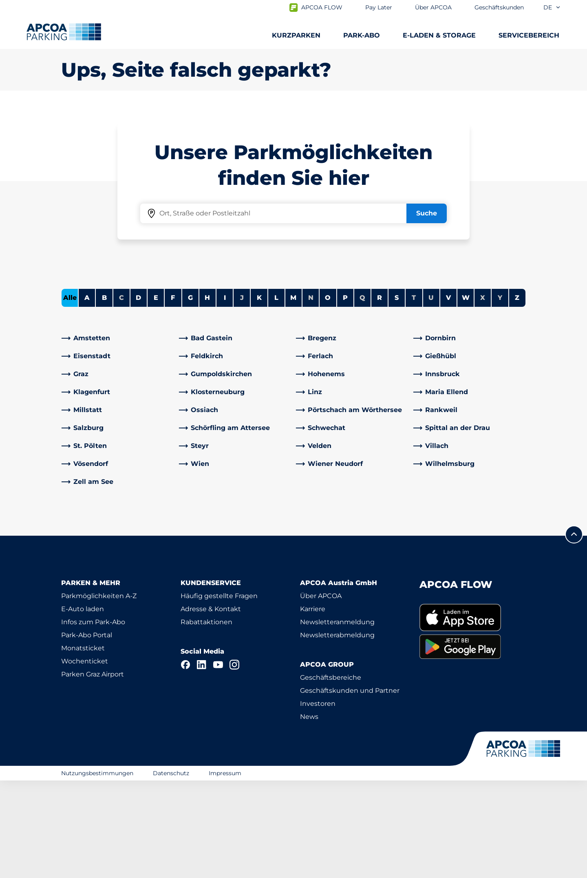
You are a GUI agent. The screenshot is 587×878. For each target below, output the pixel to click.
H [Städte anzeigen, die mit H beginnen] (207, 395)
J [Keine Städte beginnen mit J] (242, 395)
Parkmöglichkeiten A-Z (99, 693)
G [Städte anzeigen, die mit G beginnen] (190, 395)
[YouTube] (218, 762)
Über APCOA (321, 693)
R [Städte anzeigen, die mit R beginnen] (379, 395)
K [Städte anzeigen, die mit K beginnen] (259, 395)
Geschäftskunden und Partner (349, 788)
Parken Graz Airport (92, 772)
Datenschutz (171, 870)
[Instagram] (234, 762)
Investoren (317, 801)
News (309, 814)
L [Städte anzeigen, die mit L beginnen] (276, 395)
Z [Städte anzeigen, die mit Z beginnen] (517, 395)
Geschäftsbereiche (330, 775)
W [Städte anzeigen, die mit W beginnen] (466, 395)
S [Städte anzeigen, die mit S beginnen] (397, 395)
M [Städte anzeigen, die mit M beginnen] (293, 395)
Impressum (225, 870)
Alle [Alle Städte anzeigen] (70, 395)
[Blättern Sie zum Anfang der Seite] (574, 632)
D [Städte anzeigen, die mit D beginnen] (138, 395)
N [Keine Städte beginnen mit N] (310, 395)
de (552, 7)
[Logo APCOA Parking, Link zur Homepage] (64, 32)
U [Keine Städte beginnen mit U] (431, 395)
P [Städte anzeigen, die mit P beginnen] (345, 395)
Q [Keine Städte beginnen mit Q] (362, 395)
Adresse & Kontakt (211, 706)
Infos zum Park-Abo (93, 719)
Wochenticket (84, 759)
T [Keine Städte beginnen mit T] (414, 395)
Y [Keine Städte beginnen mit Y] (500, 395)
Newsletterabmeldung (337, 732)
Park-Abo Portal (86, 732)
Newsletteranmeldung (337, 719)
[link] (117, 436)
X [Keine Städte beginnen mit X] (482, 395)
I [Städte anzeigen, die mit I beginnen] (225, 395)
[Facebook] (185, 762)
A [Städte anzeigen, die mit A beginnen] (87, 395)
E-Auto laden (82, 706)
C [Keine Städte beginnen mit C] (121, 395)
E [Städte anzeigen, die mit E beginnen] (156, 395)
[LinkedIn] (202, 762)
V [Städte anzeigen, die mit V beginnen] (448, 395)
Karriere (312, 706)
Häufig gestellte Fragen (219, 693)
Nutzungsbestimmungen (97, 870)
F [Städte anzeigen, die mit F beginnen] (173, 395)
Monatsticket (83, 745)
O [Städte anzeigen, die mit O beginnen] (328, 395)
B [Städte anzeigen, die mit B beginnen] (104, 395)
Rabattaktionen (206, 719)
